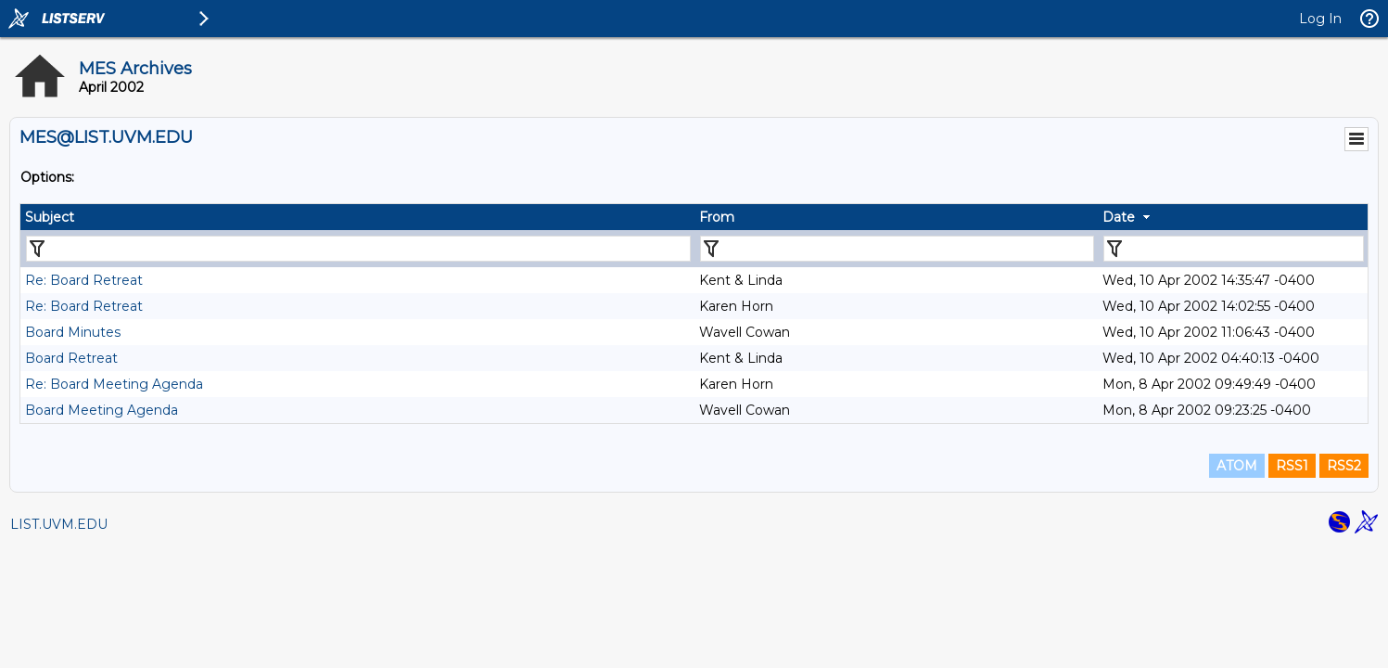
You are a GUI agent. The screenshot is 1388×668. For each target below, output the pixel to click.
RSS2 (1344, 465)
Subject (49, 217)
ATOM (1236, 465)
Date (1118, 217)
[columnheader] (357, 217)
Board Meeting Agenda (101, 410)
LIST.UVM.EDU (59, 524)
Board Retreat (71, 358)
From (716, 217)
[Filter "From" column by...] (897, 249)
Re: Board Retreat (84, 280)
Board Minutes (73, 332)
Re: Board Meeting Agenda (114, 384)
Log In (1320, 18)
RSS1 (1292, 465)
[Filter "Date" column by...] (1233, 249)
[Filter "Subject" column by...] (358, 249)
